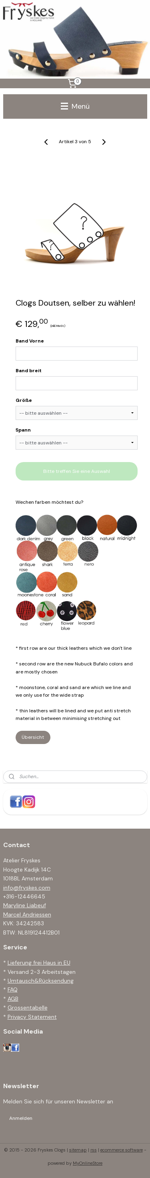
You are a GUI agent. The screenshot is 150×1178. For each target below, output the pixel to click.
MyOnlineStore (87, 1163)
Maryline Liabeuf (24, 905)
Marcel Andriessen (27, 914)
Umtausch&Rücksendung (41, 980)
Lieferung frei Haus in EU (39, 962)
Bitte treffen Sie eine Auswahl (76, 471)
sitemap (78, 1150)
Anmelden (20, 1118)
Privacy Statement (32, 1016)
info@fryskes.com (26, 887)
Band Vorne (30, 341)
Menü (75, 106)
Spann (23, 430)
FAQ (13, 989)
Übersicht (33, 737)
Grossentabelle (28, 1007)
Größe (24, 400)
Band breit (29, 370)
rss (93, 1150)
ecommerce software (121, 1150)
